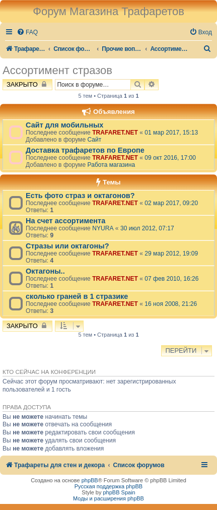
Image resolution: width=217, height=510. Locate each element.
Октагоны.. (45, 271)
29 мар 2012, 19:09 (171, 253)
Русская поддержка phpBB (108, 486)
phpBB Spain (119, 492)
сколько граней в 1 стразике (77, 296)
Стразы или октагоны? (67, 246)
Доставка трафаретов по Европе (85, 150)
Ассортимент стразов (57, 70)
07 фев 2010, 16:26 (171, 278)
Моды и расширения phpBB (108, 498)
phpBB (90, 480)
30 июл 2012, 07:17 (147, 228)
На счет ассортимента (65, 221)
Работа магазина (111, 164)
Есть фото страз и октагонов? (80, 196)
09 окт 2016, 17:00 (170, 157)
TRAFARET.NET (115, 132)
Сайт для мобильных (64, 125)
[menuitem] (27, 32)
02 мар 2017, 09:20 (171, 203)
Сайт (94, 139)
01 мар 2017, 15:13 (171, 132)
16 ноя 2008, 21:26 (170, 303)
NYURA (102, 228)
